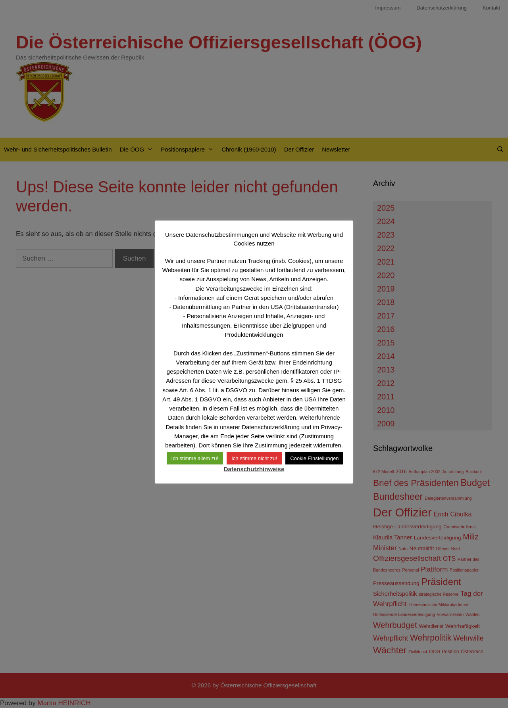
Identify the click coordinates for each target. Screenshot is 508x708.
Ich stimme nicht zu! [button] (254, 458)
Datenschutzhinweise (254, 469)
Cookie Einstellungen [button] (314, 458)
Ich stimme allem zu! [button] (194, 458)
